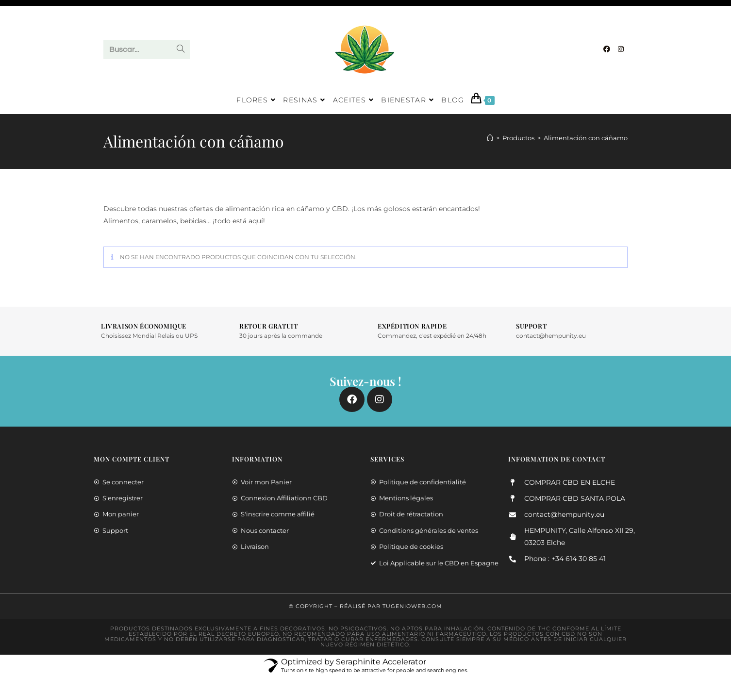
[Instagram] (621, 49)
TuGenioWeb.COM (412, 606)
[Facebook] (606, 49)
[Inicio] (490, 138)
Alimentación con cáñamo (586, 138)
